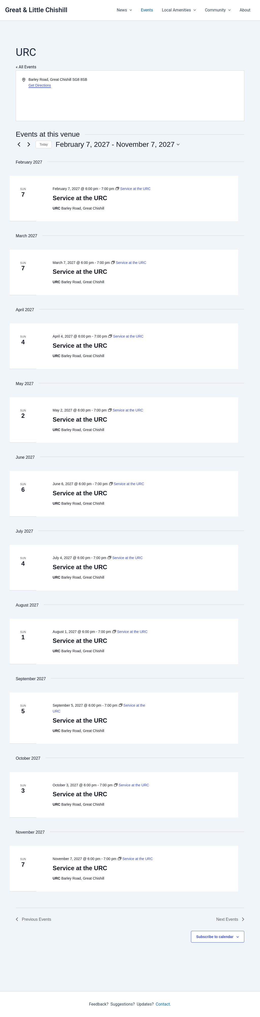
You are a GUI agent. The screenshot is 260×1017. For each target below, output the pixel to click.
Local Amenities (181, 10)
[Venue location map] (186, 96)
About (245, 10)
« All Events (26, 67)
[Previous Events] (19, 144)
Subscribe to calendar (214, 937)
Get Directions (39, 85)
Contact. (163, 1004)
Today (44, 144)
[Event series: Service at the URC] (133, 189)
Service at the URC (80, 198)
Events (150, 10)
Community (219, 10)
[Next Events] (29, 144)
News (128, 10)
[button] (133, 10)
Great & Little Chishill (36, 10)
